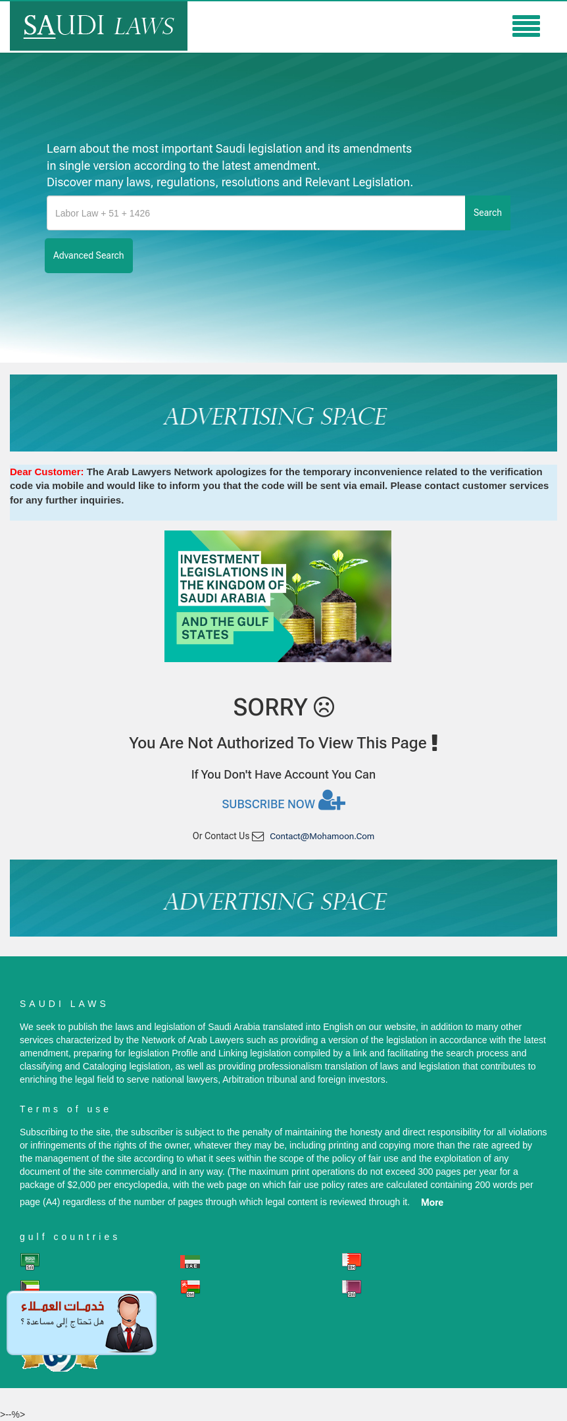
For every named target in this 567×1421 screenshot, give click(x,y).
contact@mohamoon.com (322, 836)
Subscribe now (283, 800)
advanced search (88, 255)
